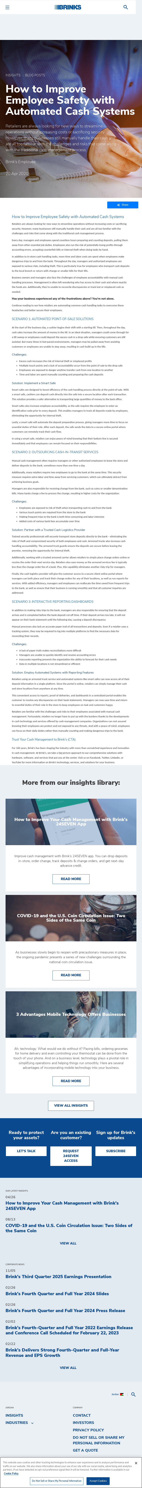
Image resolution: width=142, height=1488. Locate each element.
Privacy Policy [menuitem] (88, 1430)
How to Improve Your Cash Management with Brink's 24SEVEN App (62, 1206)
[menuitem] (132, 7)
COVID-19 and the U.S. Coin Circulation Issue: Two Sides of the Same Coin (69, 1228)
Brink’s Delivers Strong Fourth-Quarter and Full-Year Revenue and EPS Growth (62, 1353)
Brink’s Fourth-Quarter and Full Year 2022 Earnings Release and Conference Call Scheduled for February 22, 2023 (69, 1331)
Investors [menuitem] (83, 1423)
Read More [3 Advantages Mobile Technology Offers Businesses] (75, 1081)
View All (68, 1243)
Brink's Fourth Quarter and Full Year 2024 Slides (57, 1294)
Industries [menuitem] (17, 1423)
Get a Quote (85, 1450)
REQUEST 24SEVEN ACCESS (71, 1156)
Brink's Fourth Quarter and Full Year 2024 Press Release (65, 1311)
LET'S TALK (26, 1151)
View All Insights (71, 1105)
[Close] (136, 1463)
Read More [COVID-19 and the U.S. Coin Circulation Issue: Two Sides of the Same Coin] (75, 975)
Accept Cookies (98, 1481)
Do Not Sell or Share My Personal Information (98, 1440)
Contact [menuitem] (82, 1415)
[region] (71, 1472)
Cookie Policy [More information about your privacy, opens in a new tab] (11, 1473)
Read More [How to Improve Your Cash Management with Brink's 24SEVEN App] (75, 879)
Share (122, 205)
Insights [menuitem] (14, 1415)
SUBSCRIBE (116, 1151)
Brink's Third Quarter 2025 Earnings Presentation (58, 1277)
